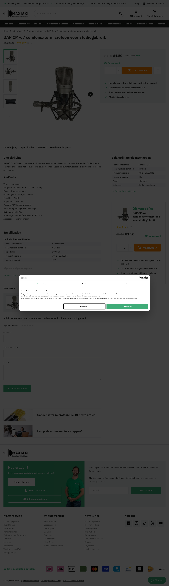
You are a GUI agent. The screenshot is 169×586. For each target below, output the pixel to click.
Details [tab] (84, 283)
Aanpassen (84, 306)
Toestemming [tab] (41, 283)
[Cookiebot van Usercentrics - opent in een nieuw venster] (135, 278)
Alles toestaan (127, 306)
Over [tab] (127, 283)
